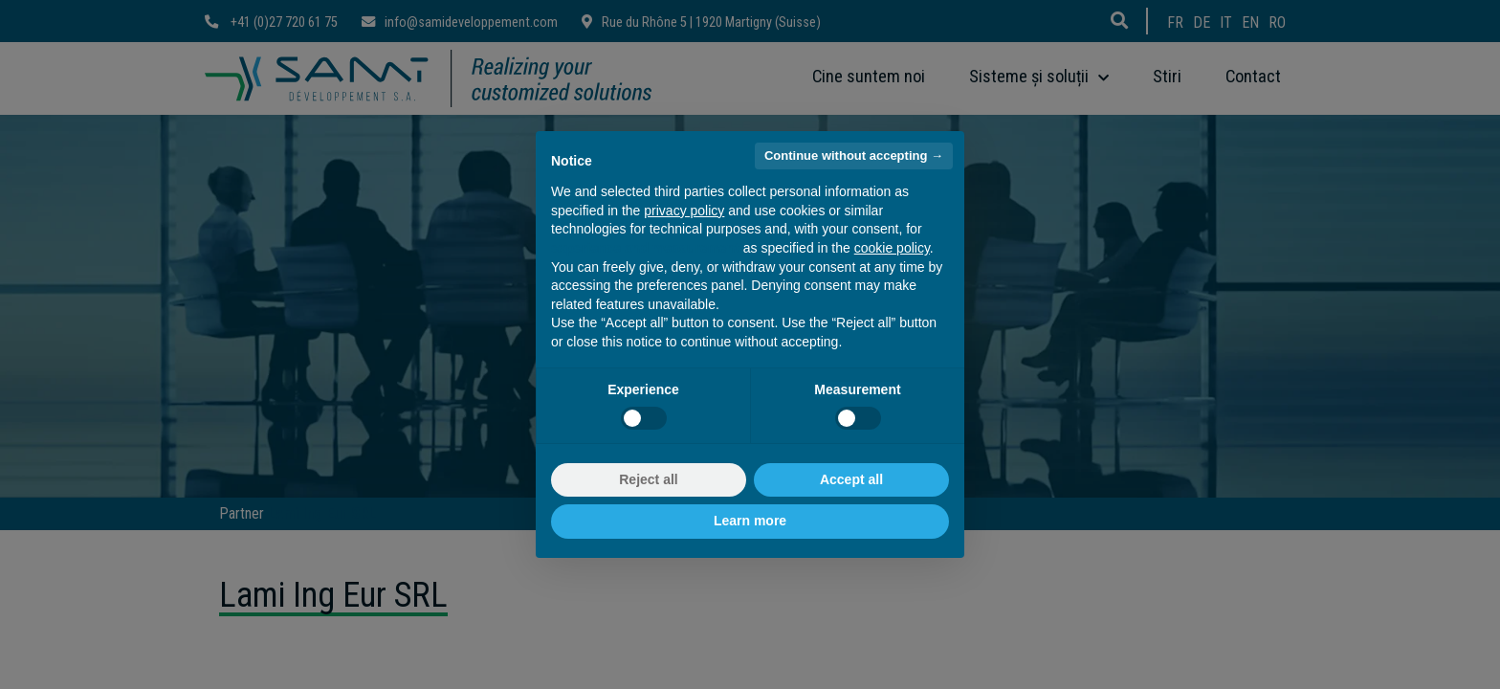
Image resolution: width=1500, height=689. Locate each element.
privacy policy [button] (684, 210)
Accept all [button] (851, 479)
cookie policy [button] (892, 248)
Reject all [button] (648, 479)
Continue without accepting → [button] (853, 155)
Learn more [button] (750, 520)
